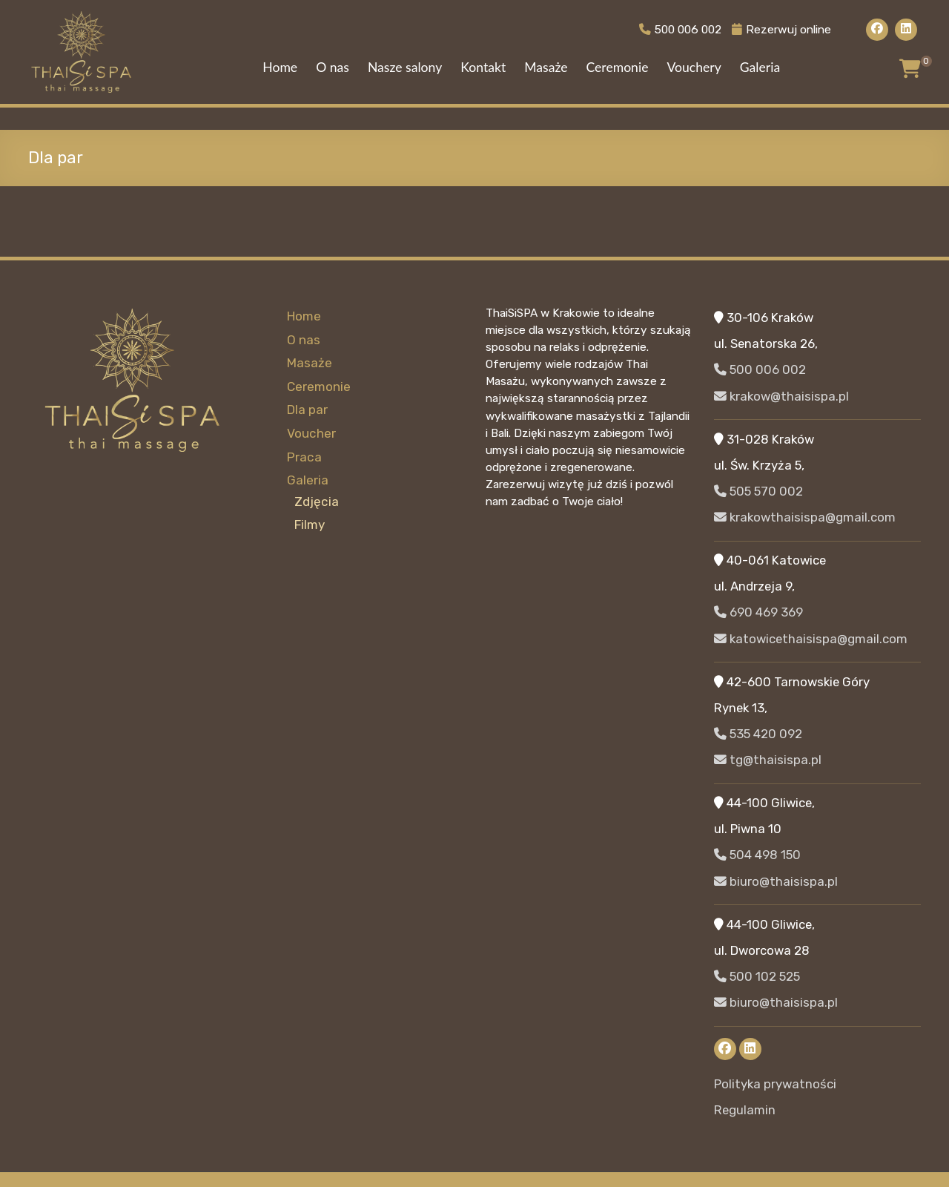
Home (279, 67)
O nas (332, 67)
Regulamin (745, 1109)
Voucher (310, 431)
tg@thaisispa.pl (767, 759)
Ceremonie (617, 67)
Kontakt (483, 67)
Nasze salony (405, 67)
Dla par (307, 408)
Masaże (545, 67)
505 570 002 (758, 491)
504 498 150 (757, 854)
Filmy (309, 522)
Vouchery (694, 67)
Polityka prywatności (775, 1083)
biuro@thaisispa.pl (776, 881)
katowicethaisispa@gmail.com (810, 638)
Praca (303, 454)
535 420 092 (758, 733)
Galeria (760, 67)
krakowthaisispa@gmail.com (805, 517)
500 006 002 (673, 29)
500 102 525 (757, 976)
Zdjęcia (315, 498)
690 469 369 (758, 612)
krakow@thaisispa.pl (781, 396)
